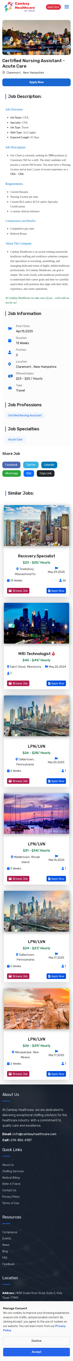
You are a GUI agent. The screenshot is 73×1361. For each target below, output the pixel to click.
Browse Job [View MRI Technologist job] (18, 683)
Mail (28, 473)
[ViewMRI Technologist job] (36, 623)
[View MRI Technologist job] (36, 654)
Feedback (8, 1264)
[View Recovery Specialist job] (36, 557)
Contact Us (9, 1190)
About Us (8, 1165)
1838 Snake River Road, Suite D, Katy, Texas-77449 (32, 1295)
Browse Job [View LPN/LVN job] (18, 781)
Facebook (11, 464)
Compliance (9, 1232)
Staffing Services (13, 1171)
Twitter (31, 464)
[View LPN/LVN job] (36, 747)
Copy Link (46, 473)
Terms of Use (10, 1203)
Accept (36, 1352)
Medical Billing (11, 1177)
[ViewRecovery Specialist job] (36, 525)
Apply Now (53, 7)
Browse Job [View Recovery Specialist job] (18, 591)
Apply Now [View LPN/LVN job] (56, 781)
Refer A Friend (11, 1184)
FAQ (4, 1257)
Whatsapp (11, 473)
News (5, 1245)
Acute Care (15, 439)
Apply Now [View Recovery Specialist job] (56, 591)
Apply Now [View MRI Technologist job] (56, 683)
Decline (36, 1341)
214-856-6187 (17, 1140)
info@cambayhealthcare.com (29, 1134)
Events (6, 1238)
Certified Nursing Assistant (25, 415)
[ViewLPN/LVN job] (36, 715)
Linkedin (49, 464)
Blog (5, 1251)
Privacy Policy (10, 1196)
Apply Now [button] (36, 82)
